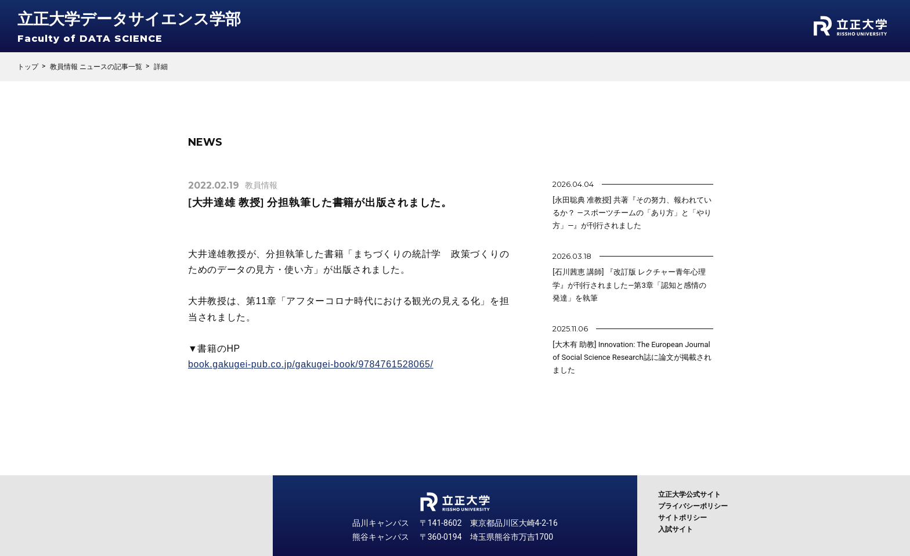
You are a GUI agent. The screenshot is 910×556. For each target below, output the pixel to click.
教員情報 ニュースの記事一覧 (96, 67)
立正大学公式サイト (689, 494)
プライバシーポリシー (693, 506)
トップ (27, 67)
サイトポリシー (682, 518)
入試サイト (675, 529)
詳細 (161, 67)
